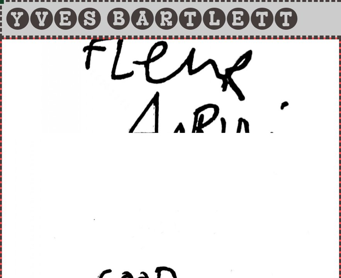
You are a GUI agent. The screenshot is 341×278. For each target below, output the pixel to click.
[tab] (170, 18)
